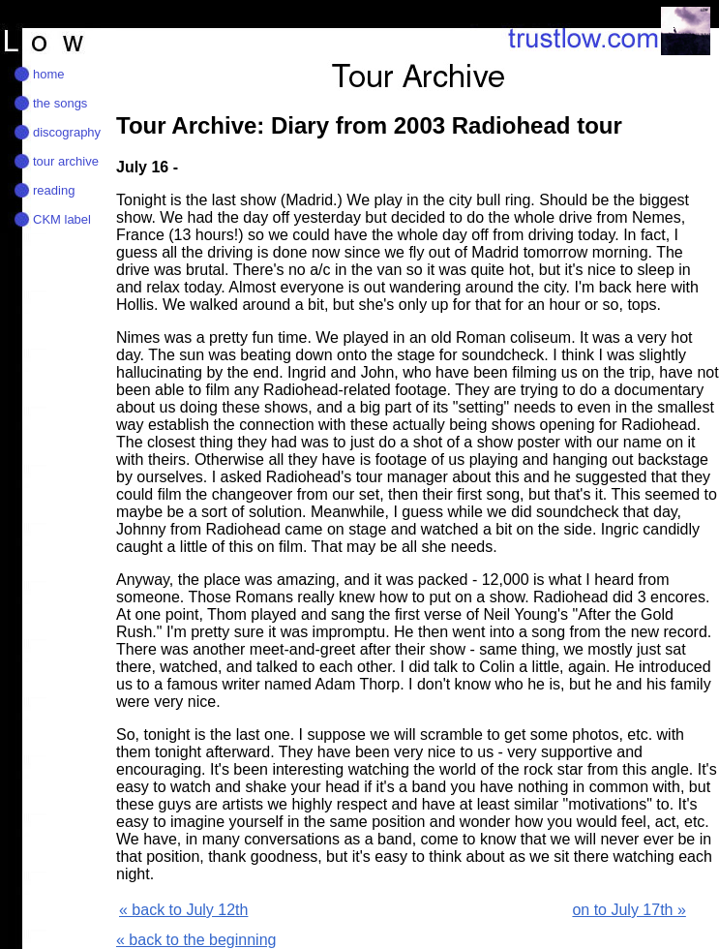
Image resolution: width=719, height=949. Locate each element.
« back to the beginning (196, 940)
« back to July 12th (183, 910)
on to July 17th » (628, 910)
